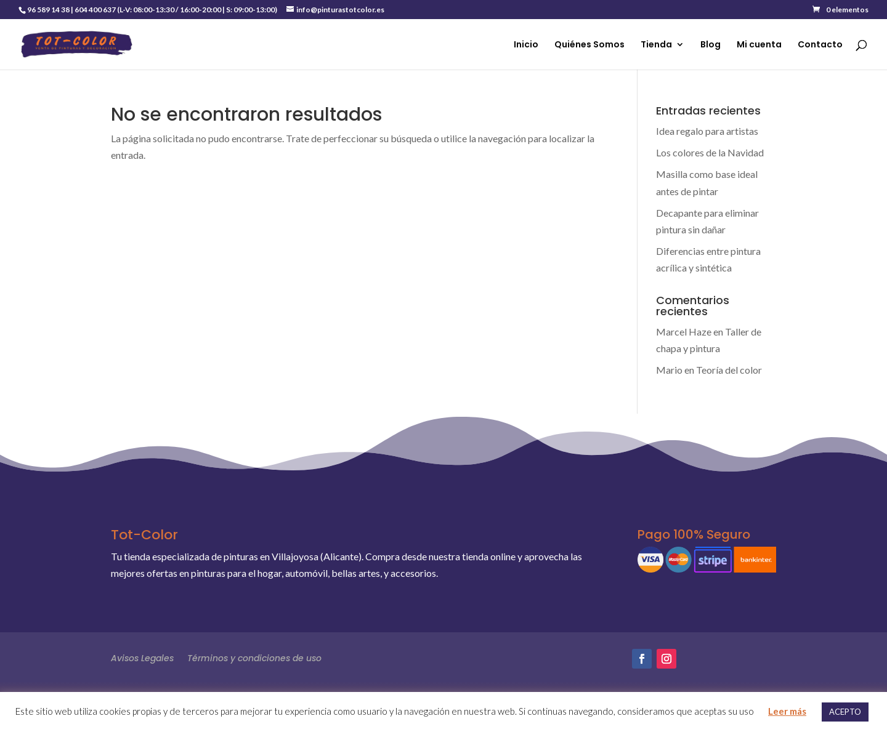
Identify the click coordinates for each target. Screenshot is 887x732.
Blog (710, 45)
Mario (669, 370)
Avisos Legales (142, 657)
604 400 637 (95, 9)
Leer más (787, 711)
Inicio (526, 45)
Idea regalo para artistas (707, 131)
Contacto (820, 45)
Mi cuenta (759, 45)
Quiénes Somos (589, 45)
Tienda (656, 45)
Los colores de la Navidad (710, 152)
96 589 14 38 (48, 9)
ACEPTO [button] (845, 712)
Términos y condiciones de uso (254, 657)
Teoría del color (729, 370)
